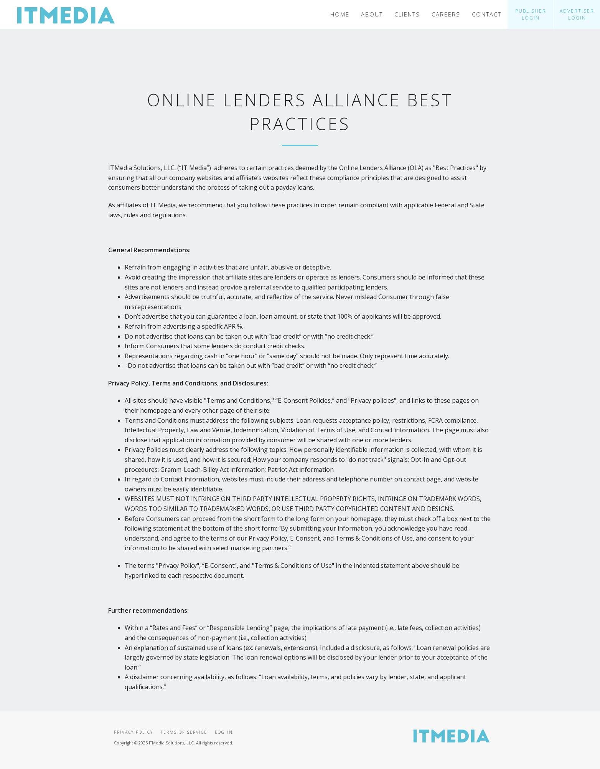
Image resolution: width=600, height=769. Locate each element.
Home (339, 14)
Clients (407, 14)
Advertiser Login (577, 14)
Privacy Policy (133, 732)
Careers (446, 14)
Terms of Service (184, 732)
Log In (224, 732)
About (372, 14)
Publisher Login (530, 14)
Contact (486, 14)
